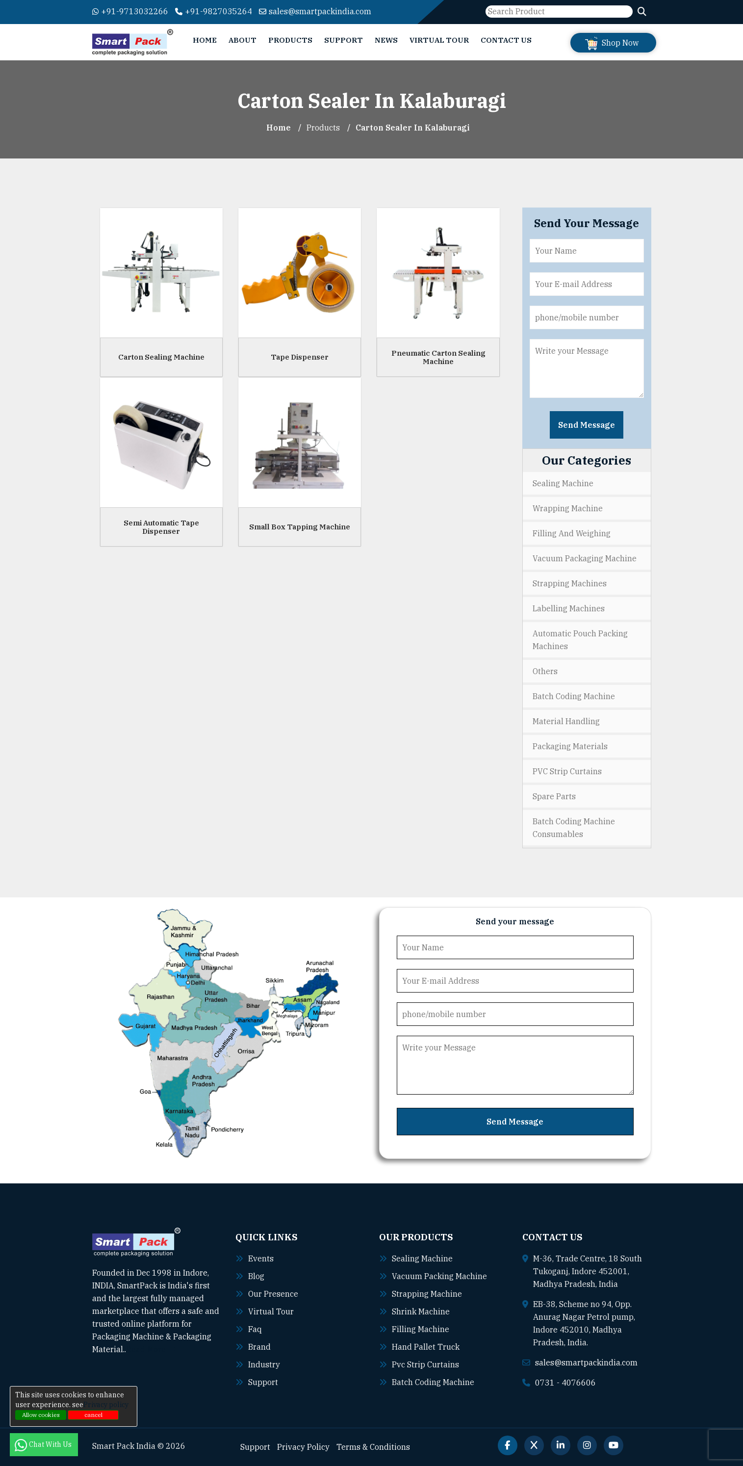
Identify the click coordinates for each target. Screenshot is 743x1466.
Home (205, 40)
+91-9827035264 (213, 11)
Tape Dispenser (300, 357)
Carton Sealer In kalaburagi (413, 127)
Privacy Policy (303, 1447)
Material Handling (566, 721)
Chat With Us (44, 1444)
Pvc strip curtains (425, 1364)
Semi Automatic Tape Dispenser (161, 527)
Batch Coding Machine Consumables (574, 827)
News (386, 40)
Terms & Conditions (373, 1447)
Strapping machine (427, 1294)
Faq (255, 1329)
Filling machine (420, 1329)
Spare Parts (554, 796)
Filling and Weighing (572, 533)
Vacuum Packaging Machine (585, 558)
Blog (256, 1276)
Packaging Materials (570, 746)
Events (261, 1258)
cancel (93, 1414)
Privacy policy (105, 1404)
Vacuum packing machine (439, 1276)
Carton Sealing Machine (161, 357)
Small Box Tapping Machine (299, 526)
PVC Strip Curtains (567, 771)
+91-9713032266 (130, 11)
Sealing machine (422, 1258)
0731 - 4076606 (565, 1382)
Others (545, 671)
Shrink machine (421, 1311)
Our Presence (273, 1294)
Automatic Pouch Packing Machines (580, 639)
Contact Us (506, 40)
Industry (264, 1364)
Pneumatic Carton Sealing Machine (438, 357)
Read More (151, 1349)
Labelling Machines (569, 608)
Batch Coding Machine (574, 696)
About (242, 40)
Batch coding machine (433, 1382)
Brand (259, 1347)
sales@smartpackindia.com (315, 11)
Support (343, 40)
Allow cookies (41, 1414)
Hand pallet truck (426, 1347)
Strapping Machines (570, 583)
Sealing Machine (563, 483)
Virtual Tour (439, 40)
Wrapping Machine (568, 508)
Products (290, 40)
